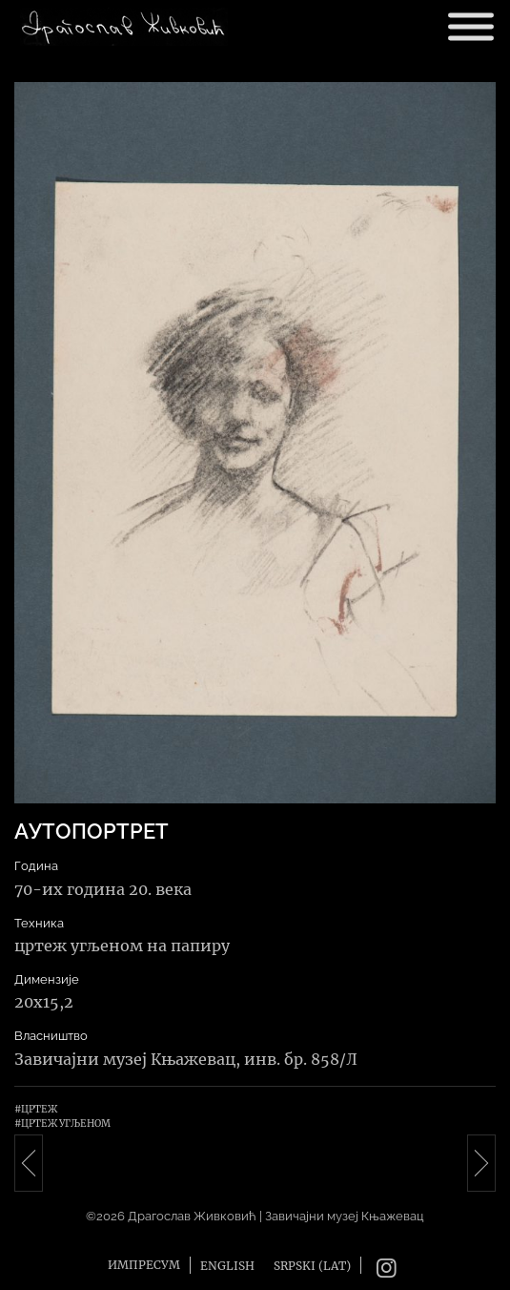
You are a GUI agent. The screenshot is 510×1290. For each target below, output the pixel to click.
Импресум (144, 1265)
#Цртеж (35, 1109)
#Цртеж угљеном (62, 1123)
